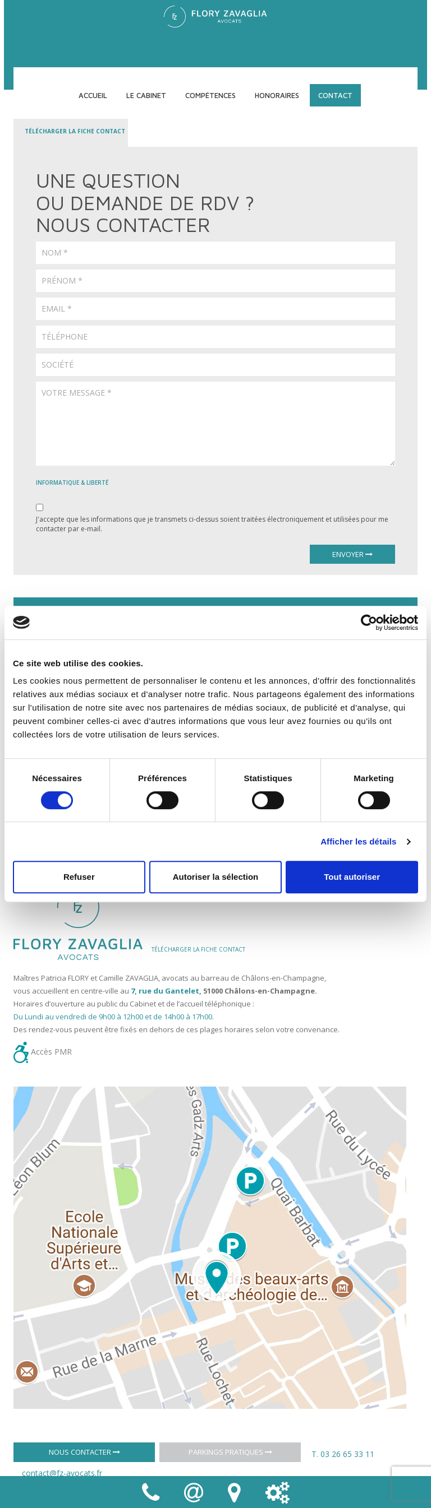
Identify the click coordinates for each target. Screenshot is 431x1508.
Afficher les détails (358, 841)
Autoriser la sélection (216, 876)
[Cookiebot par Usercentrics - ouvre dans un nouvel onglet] (369, 622)
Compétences (210, 95)
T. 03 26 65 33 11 (342, 1454)
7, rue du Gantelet (165, 991)
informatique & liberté (72, 482)
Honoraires (277, 95)
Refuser (79, 876)
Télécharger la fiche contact (75, 131)
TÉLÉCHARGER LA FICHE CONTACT (198, 949)
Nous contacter (84, 1452)
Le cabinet (146, 95)
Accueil (93, 95)
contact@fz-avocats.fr (62, 1473)
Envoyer (352, 554)
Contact (335, 95)
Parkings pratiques (230, 1452)
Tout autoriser (352, 876)
